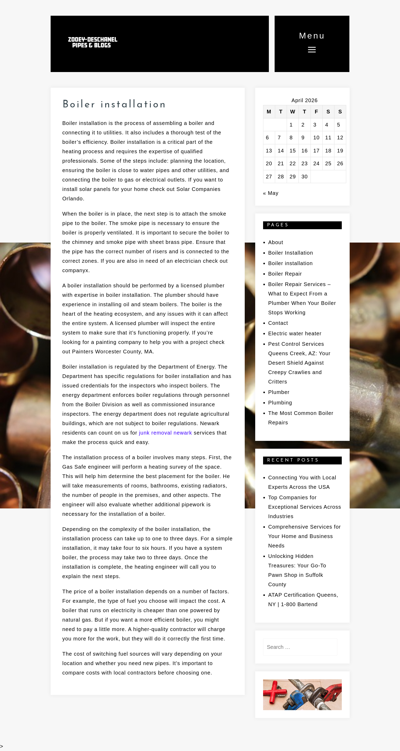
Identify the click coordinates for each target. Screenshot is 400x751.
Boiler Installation (290, 253)
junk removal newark (165, 433)
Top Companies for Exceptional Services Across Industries (304, 507)
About (275, 242)
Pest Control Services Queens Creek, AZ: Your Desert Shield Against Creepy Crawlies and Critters (299, 363)
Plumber (279, 392)
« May (271, 193)
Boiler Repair (285, 274)
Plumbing (280, 402)
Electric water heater (295, 333)
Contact (278, 323)
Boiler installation (290, 263)
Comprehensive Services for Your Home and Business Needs (304, 536)
